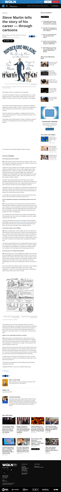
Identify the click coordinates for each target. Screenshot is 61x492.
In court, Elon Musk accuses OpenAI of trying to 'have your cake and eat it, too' (23, 449)
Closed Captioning (25, 468)
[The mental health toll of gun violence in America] (44, 99)
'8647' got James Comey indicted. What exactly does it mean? (51, 449)
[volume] (7, 6)
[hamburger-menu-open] (3, 2)
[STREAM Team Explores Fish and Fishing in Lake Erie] (44, 139)
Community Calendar (49, 121)
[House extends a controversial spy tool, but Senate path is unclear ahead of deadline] (23, 420)
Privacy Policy (24, 469)
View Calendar (49, 129)
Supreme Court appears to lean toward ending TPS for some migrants (50, 29)
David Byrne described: (21, 222)
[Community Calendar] (50, 113)
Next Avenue (36, 466)
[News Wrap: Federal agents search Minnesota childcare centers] (44, 72)
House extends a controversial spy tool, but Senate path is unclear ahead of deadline (23, 429)
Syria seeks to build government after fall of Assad (53, 63)
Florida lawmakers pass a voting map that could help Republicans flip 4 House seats (8, 450)
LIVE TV (48, 1)
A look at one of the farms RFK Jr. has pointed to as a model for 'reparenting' (50, 42)
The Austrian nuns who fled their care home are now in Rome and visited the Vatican (8, 429)
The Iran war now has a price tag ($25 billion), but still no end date (51, 428)
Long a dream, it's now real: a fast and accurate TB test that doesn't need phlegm (37, 428)
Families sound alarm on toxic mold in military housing (53, 81)
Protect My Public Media (38, 467)
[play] (3, 6)
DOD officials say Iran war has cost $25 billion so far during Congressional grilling (49, 49)
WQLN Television (25, 473)
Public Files (24, 467)
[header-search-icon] (37, 1)
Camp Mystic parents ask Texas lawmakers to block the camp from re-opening (49, 23)
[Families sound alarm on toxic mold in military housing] (44, 81)
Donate (56, 1)
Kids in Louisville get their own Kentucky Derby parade (49, 36)
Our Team (23, 466)
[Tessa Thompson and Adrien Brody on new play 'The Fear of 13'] (44, 90)
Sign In (41, 1)
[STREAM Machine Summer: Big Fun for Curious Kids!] (44, 157)
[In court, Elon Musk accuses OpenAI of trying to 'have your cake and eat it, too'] (23, 441)
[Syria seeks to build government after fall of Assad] (44, 64)
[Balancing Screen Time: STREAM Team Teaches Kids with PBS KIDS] (44, 148)
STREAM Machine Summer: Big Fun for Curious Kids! (53, 156)
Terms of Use (24, 470)
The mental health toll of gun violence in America (53, 98)
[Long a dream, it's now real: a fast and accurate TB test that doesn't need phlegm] (37, 420)
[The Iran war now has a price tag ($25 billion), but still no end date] (52, 420)
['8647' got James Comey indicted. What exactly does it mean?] (52, 441)
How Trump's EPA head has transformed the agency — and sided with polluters (37, 441)
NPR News (4, 13)
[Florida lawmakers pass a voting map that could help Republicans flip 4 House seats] (9, 441)
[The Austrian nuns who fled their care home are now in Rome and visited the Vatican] (9, 420)
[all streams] (55, 6)
